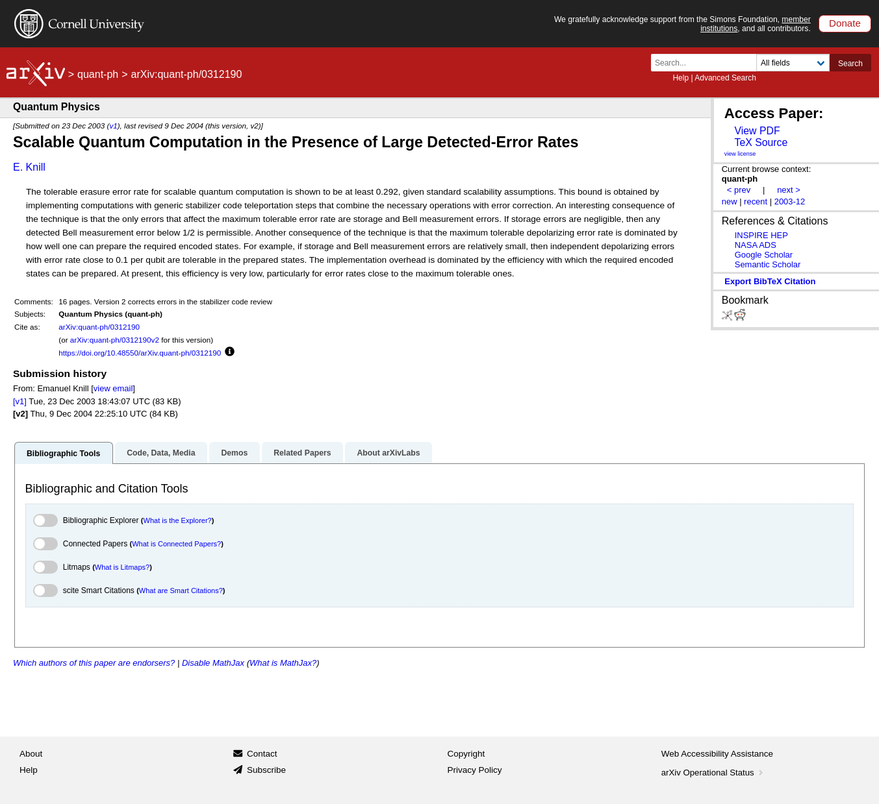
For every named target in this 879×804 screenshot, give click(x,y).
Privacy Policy (475, 770)
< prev (738, 190)
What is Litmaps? (122, 567)
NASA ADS (755, 245)
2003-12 (790, 201)
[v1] (20, 401)
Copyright (466, 754)
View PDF (757, 130)
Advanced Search (725, 77)
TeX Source (760, 142)
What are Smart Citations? (181, 590)
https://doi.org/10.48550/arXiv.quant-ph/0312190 (139, 352)
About (30, 754)
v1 (113, 125)
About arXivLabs (388, 452)
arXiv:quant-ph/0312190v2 (114, 339)
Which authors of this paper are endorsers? (94, 663)
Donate (845, 23)
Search (850, 63)
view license (740, 154)
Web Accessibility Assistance (717, 754)
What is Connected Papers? (176, 544)
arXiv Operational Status (713, 772)
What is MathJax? (282, 663)
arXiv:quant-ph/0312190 (99, 327)
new (729, 201)
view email (113, 388)
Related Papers (302, 452)
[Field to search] (793, 62)
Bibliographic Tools (63, 453)
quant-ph (97, 74)
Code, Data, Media (161, 452)
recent (755, 201)
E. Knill (29, 167)
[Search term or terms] (707, 62)
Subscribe (266, 770)
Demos (234, 452)
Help (680, 77)
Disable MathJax (213, 663)
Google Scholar (764, 255)
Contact (262, 754)
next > (788, 190)
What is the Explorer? (178, 520)
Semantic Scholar (768, 264)
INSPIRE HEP (761, 235)
